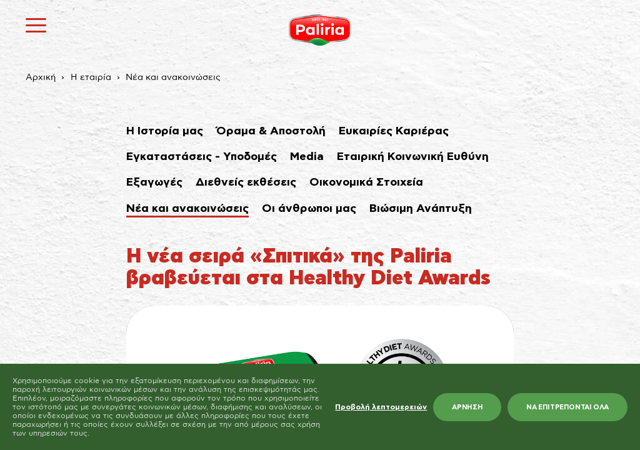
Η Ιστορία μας (164, 131)
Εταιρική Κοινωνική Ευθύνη (413, 156)
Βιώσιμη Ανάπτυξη (420, 208)
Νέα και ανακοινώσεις (173, 77)
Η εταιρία (91, 77)
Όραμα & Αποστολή (271, 131)
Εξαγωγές (154, 182)
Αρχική (41, 77)
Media (307, 156)
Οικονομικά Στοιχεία (366, 182)
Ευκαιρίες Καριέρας (394, 131)
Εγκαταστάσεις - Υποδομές (201, 156)
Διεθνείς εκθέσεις (246, 182)
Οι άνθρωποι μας (309, 208)
